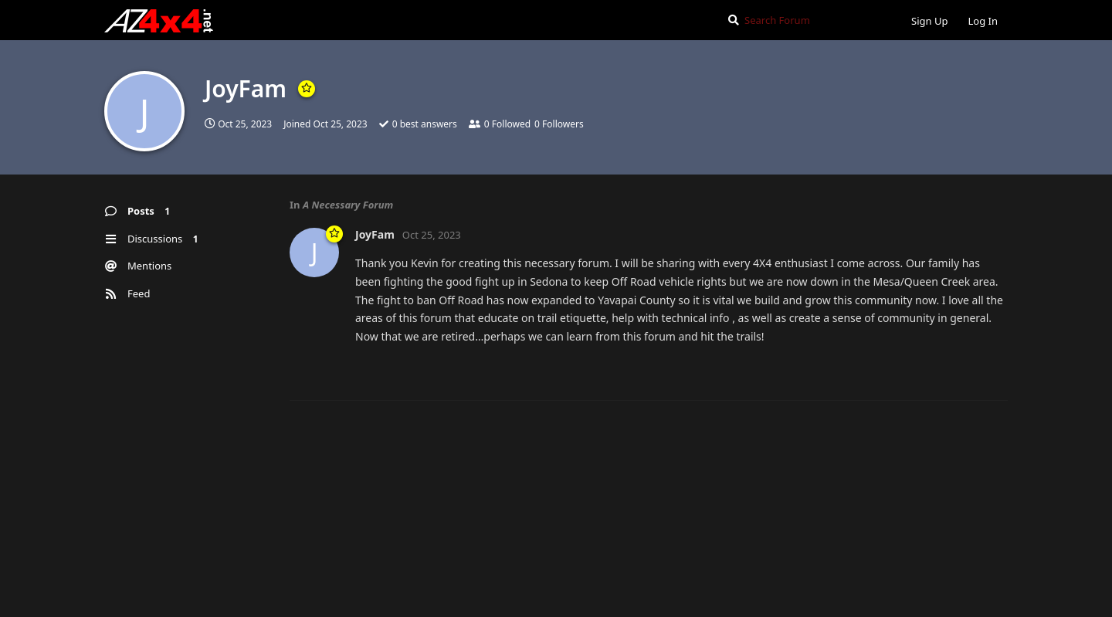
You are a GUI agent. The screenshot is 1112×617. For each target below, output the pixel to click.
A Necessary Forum (348, 205)
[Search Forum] (806, 20)
